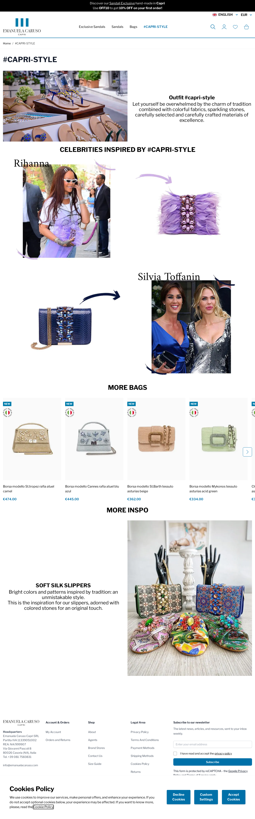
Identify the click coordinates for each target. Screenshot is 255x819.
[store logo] (22, 26)
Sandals (117, 27)
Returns (136, 771)
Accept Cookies (233, 797)
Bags (133, 27)
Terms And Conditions (145, 740)
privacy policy (223, 753)
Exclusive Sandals (92, 27)
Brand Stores (96, 748)
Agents (92, 740)
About (92, 732)
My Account (53, 732)
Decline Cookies (178, 797)
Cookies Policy (140, 763)
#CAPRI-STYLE (156, 27)
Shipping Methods (142, 755)
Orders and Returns (58, 740)
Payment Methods (142, 748)
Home (7, 43)
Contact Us (95, 755)
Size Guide (94, 763)
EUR (246, 15)
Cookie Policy (43, 807)
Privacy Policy (140, 732)
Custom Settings (206, 797)
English (225, 15)
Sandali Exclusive (122, 3)
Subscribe (212, 762)
